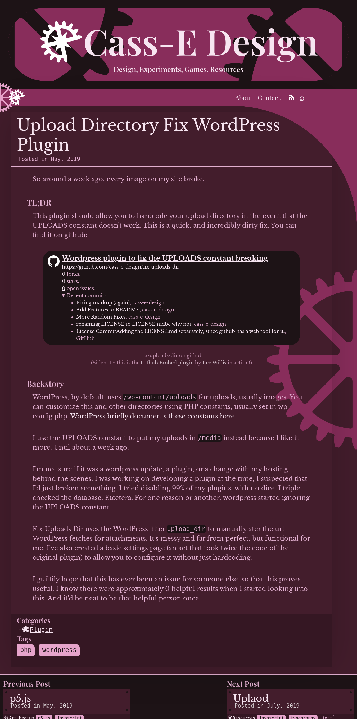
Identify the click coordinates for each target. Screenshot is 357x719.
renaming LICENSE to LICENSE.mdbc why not (133, 324)
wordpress (59, 650)
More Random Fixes (101, 317)
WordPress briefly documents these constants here (152, 416)
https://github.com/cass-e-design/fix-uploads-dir (120, 267)
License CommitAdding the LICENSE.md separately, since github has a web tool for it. (180, 331)
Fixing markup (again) (103, 303)
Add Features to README (107, 310)
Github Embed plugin (167, 363)
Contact (269, 97)
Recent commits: (87, 296)
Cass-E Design (200, 41)
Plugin (37, 630)
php (25, 650)
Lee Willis (214, 363)
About (243, 97)
